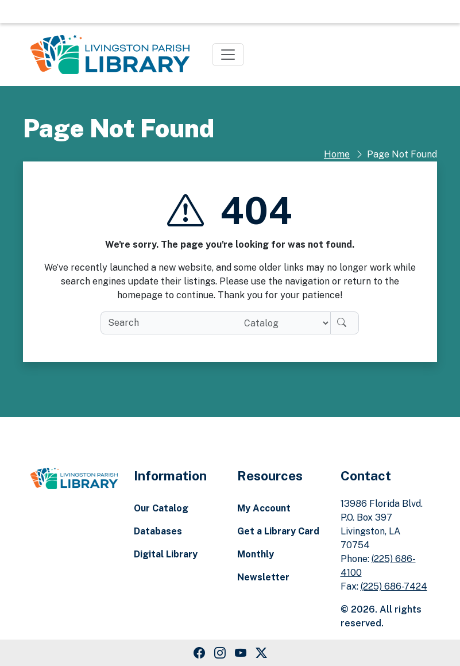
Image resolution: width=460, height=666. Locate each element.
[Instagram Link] (220, 652)
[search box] (167, 322)
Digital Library (166, 554)
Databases (158, 531)
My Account (264, 508)
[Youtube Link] (240, 652)
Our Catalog (161, 508)
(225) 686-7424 (394, 586)
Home (337, 154)
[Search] (344, 322)
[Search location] (283, 322)
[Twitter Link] (261, 652)
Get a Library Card (278, 531)
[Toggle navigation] (228, 54)
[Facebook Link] (199, 652)
